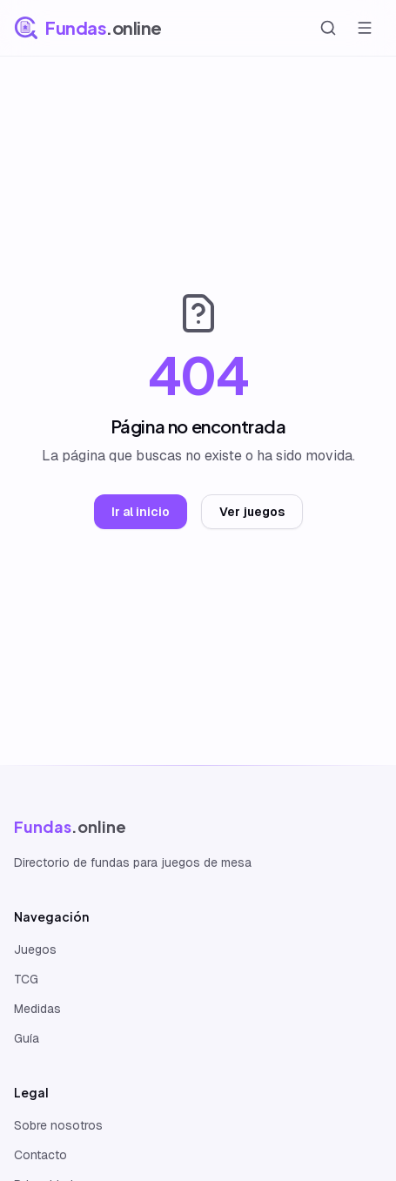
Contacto (40, 1155)
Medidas (37, 1009)
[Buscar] (328, 27)
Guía (26, 1038)
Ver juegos (252, 512)
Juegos (35, 949)
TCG (26, 979)
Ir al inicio (140, 512)
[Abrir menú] (364, 27)
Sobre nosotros (58, 1125)
